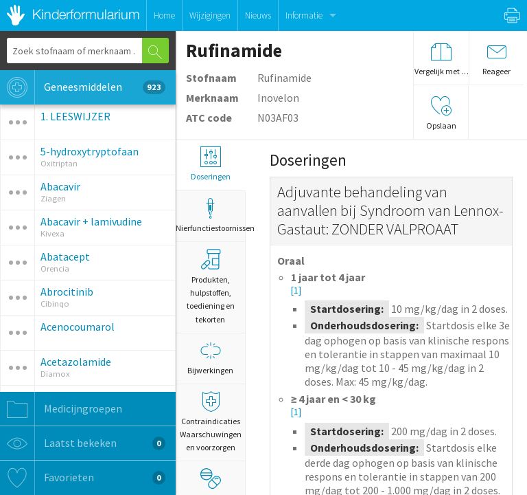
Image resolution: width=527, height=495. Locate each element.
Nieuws (258, 15)
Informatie (304, 15)
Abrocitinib (66, 291)
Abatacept (65, 256)
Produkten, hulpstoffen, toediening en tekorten (211, 286)
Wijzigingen (210, 15)
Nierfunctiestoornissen (210, 215)
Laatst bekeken (82, 443)
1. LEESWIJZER (75, 116)
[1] (296, 290)
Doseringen (210, 164)
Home (164, 15)
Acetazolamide (75, 361)
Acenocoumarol (77, 326)
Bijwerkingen (210, 357)
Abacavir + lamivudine (91, 221)
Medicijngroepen (61, 409)
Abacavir (60, 186)
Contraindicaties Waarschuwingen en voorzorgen (210, 421)
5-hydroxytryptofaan (89, 151)
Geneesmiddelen (82, 87)
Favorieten (82, 478)
